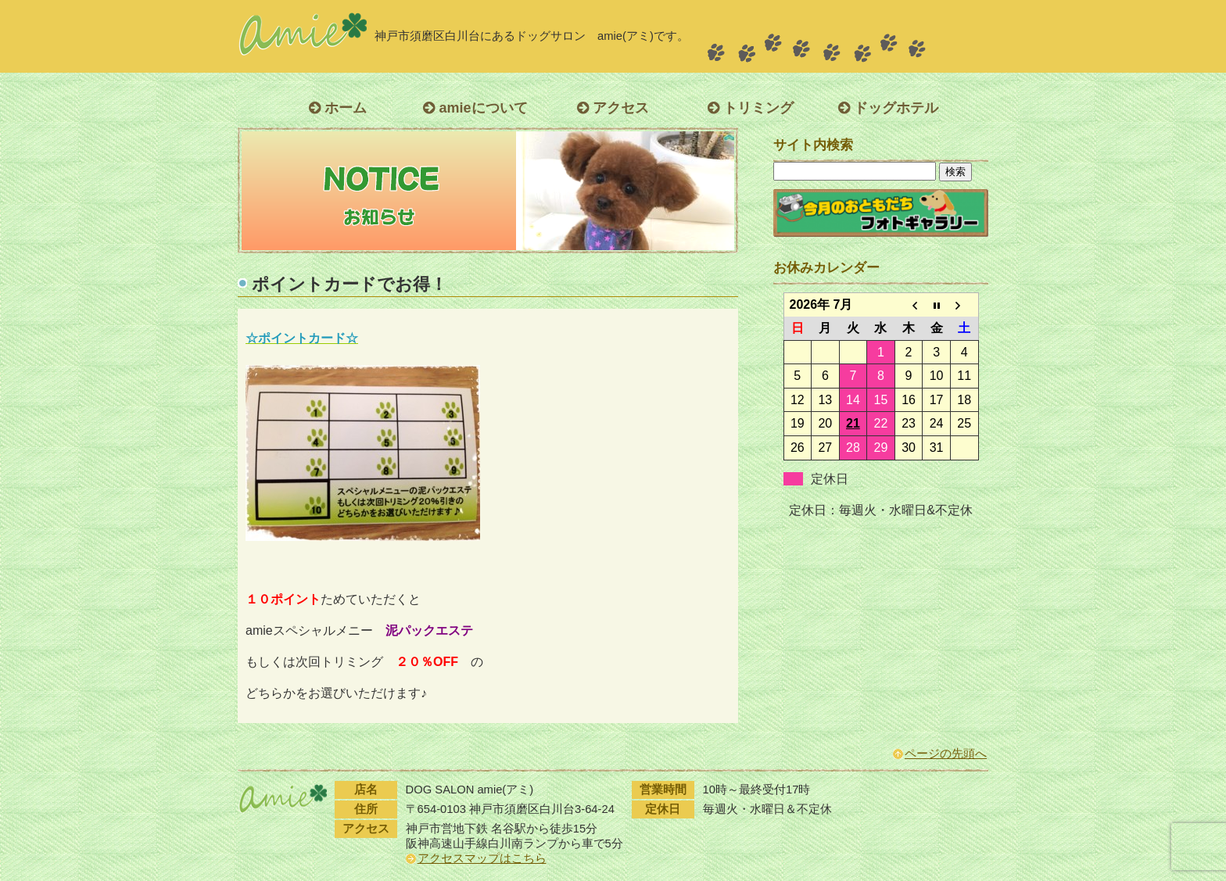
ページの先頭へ (946, 753)
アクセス (613, 108)
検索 (955, 171)
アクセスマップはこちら (482, 858)
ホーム (338, 108)
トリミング (751, 108)
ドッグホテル (888, 108)
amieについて (475, 108)
